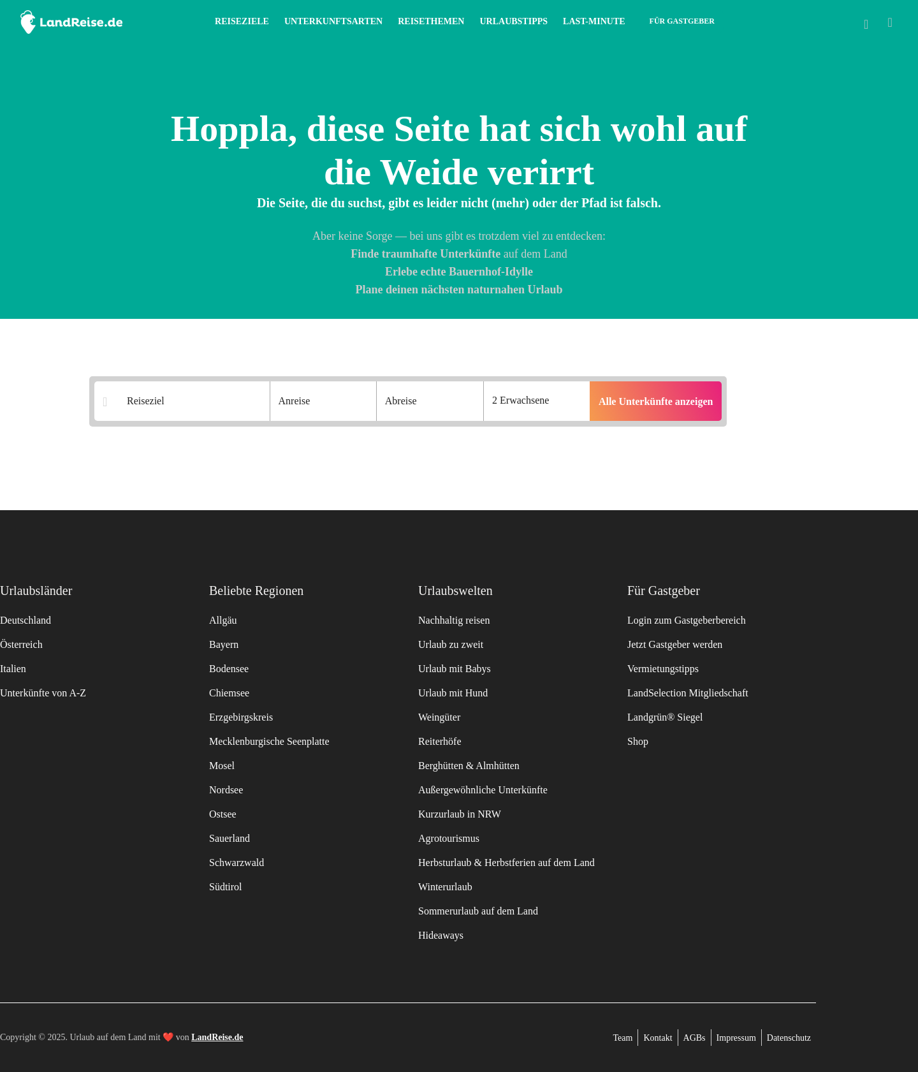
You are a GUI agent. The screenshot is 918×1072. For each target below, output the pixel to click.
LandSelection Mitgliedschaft (687, 692)
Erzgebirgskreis (241, 717)
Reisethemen (431, 21)
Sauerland (229, 838)
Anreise (294, 400)
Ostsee (223, 814)
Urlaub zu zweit (450, 644)
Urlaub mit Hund (453, 692)
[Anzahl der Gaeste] (537, 401)
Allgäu (223, 620)
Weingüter (439, 717)
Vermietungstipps (663, 668)
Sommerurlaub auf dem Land (478, 911)
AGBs (694, 1038)
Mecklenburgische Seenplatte (269, 741)
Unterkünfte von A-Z (43, 692)
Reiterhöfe (440, 741)
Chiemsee (229, 692)
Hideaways (440, 935)
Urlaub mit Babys (454, 668)
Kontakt (657, 1038)
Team (623, 1038)
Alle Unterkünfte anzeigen (656, 401)
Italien (13, 668)
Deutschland (25, 620)
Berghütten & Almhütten (469, 765)
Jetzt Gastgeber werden (674, 644)
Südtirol (225, 886)
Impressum (736, 1038)
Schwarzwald (236, 862)
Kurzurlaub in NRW (459, 814)
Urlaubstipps (513, 21)
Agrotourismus (448, 838)
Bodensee (229, 668)
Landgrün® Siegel (665, 717)
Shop (637, 741)
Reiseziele (242, 21)
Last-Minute (594, 21)
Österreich (21, 644)
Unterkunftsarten (333, 21)
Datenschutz (789, 1038)
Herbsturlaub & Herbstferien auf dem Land (506, 862)
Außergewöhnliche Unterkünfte (483, 789)
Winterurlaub (445, 886)
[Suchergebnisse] (190, 401)
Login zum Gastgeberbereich (686, 620)
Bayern (223, 644)
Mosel (222, 765)
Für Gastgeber (682, 21)
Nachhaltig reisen (454, 620)
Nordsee (226, 789)
